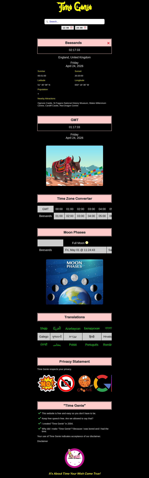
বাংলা (108, 328)
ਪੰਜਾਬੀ (43, 344)
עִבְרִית (73, 336)
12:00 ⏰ (68, 28)
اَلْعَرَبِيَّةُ (57, 328)
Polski (73, 344)
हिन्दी (91, 336)
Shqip (43, 328)
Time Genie (74, 7)
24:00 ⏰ (81, 28)
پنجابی (57, 344)
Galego (43, 336)
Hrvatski (108, 336)
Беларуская (92, 328)
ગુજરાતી (57, 336)
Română (108, 344)
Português (91, 344)
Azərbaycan (72, 328)
